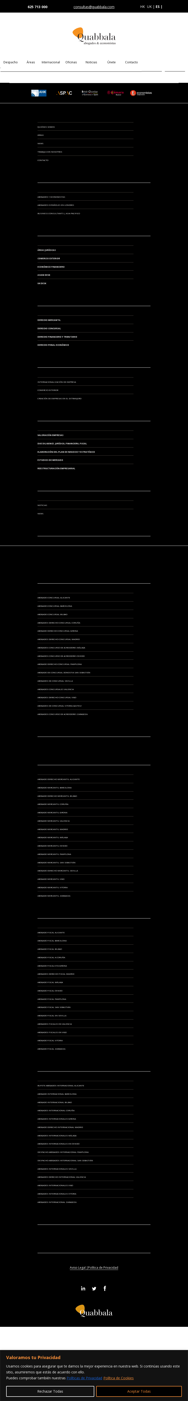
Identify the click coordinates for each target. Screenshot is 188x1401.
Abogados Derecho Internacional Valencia (62, 1177)
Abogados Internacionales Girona (57, 1118)
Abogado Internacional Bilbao (55, 1102)
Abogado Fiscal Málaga (50, 982)
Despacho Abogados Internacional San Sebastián (65, 1160)
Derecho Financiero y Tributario (57, 336)
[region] (94, 1375)
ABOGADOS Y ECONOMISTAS (51, 196)
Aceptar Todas (139, 1391)
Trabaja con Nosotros (50, 151)
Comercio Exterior (49, 258)
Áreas (31, 62)
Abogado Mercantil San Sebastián (56, 862)
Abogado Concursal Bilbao (52, 614)
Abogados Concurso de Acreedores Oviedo (61, 656)
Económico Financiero (51, 266)
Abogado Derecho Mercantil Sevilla (58, 870)
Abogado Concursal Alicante (54, 597)
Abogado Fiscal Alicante (51, 932)
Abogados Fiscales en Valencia (55, 1023)
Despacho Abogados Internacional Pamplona (63, 1152)
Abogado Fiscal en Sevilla (52, 1015)
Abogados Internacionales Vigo (55, 1185)
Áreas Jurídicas (47, 250)
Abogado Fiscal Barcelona (52, 940)
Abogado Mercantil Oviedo (52, 845)
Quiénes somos (46, 126)
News (40, 143)
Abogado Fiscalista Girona (52, 965)
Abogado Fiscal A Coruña (51, 957)
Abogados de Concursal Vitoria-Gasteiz (60, 705)
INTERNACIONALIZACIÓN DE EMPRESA (57, 382)
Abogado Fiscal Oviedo (50, 990)
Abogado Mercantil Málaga (53, 837)
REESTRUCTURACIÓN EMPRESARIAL (56, 468)
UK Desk (42, 283)
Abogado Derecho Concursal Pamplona (60, 664)
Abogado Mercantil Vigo (51, 879)
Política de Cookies (118, 1378)
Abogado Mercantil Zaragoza (54, 895)
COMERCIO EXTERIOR (48, 390)
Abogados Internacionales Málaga (57, 1135)
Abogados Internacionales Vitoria (57, 1193)
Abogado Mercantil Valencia (54, 820)
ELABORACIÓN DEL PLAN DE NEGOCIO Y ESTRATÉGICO (66, 451)
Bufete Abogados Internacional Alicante (61, 1085)
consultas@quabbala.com (94, 7)
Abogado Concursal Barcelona (55, 606)
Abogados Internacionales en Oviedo (58, 1143)
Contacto (131, 62)
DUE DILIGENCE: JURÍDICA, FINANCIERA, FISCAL (62, 443)
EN (175, 62)
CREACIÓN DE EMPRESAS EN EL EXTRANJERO (59, 398)
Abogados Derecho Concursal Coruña (59, 622)
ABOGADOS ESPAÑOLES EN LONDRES (56, 205)
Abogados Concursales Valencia (56, 689)
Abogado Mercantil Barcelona (55, 787)
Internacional (51, 62)
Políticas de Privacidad (84, 1378)
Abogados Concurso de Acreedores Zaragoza (63, 714)
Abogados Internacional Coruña (56, 1110)
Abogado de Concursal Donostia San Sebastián (64, 672)
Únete (111, 62)
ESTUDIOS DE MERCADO (50, 460)
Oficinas (71, 62)
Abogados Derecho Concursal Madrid (59, 639)
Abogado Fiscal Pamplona (52, 999)
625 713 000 (37, 6)
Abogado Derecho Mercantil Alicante (59, 779)
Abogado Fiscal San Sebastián (54, 1007)
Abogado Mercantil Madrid (53, 829)
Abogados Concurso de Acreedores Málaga (61, 647)
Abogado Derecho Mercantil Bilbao (57, 796)
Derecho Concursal (49, 328)
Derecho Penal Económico (53, 345)
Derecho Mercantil (49, 320)
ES (152, 62)
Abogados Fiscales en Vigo (52, 1032)
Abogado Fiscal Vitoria (50, 1040)
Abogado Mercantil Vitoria (53, 887)
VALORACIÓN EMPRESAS (50, 435)
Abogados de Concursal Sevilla (55, 680)
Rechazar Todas (50, 1391)
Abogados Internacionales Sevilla (57, 1168)
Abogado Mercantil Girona (52, 812)
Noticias (91, 62)
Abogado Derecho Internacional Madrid (60, 1127)
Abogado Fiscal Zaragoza (51, 1048)
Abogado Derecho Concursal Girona (58, 630)
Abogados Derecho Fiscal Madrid (56, 973)
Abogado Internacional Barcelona (57, 1093)
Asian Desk (44, 275)
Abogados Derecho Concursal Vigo (57, 697)
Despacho (10, 62)
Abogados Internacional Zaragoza (57, 1202)
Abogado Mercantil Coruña (53, 804)
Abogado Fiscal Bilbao (50, 949)
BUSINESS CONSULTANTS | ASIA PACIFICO (59, 213)
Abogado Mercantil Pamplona (54, 854)
